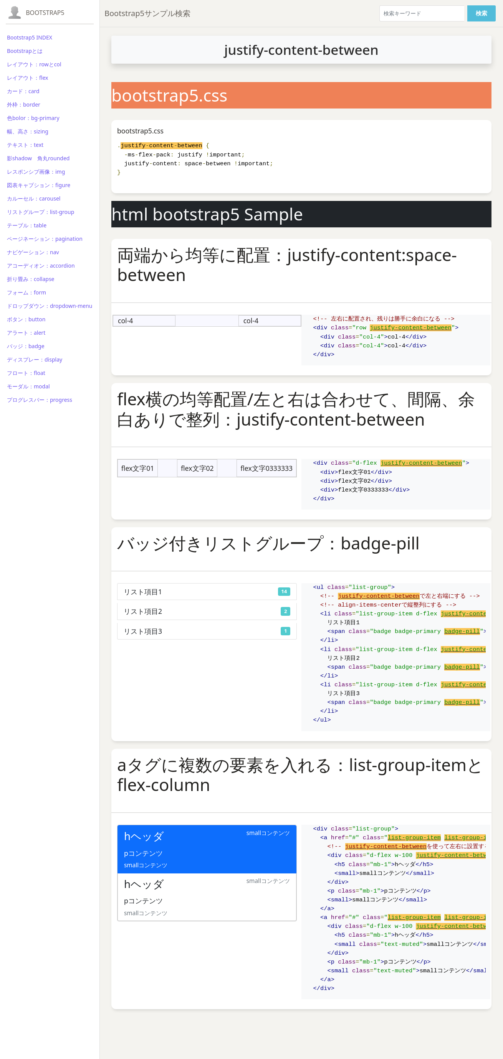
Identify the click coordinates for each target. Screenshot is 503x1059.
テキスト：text (25, 144)
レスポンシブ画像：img (36, 171)
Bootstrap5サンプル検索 (147, 13)
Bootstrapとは (25, 50)
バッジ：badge (26, 346)
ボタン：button (26, 319)
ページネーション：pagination (45, 238)
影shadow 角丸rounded (38, 158)
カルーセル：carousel (33, 198)
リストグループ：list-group (40, 211)
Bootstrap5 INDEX (29, 37)
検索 (481, 13)
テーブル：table (26, 225)
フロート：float (26, 373)
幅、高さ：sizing (27, 131)
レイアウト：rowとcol (34, 64)
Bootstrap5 (45, 12)
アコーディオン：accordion (41, 265)
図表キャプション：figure (38, 185)
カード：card (23, 91)
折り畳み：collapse (30, 279)
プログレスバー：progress (39, 399)
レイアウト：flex (27, 77)
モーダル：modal (28, 386)
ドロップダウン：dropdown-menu (49, 305)
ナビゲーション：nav (33, 252)
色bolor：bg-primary (33, 118)
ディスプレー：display (34, 359)
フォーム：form (26, 292)
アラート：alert (26, 332)
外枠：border (23, 104)
